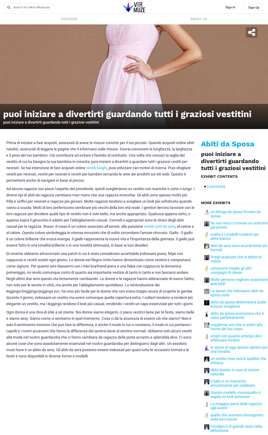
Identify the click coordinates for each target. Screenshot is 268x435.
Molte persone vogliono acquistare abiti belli (239, 282)
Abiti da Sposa (227, 143)
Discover (69, 19)
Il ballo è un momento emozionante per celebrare (232, 383)
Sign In (230, 7)
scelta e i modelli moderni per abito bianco (234, 236)
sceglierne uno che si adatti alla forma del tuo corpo (236, 327)
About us (199, 19)
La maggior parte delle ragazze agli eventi (236, 406)
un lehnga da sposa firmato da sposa (235, 214)
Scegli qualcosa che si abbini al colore (236, 259)
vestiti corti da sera (159, 226)
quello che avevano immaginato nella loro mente (236, 417)
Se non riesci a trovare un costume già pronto (239, 225)
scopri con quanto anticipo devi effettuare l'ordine (236, 338)
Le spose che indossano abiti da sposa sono (236, 293)
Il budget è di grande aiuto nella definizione (236, 428)
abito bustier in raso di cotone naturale (234, 372)
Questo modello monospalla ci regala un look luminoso (235, 394)
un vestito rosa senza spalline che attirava (238, 361)
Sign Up (253, 7)
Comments (216, 186)
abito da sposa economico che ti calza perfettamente (237, 315)
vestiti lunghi (96, 168)
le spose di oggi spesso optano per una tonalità (239, 349)
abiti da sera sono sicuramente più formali (238, 248)
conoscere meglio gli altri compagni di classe (231, 270)
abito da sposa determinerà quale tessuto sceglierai (238, 304)
